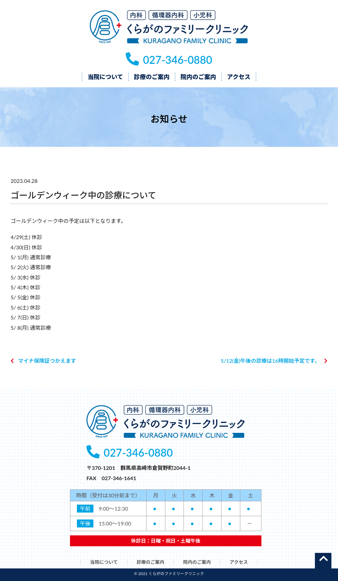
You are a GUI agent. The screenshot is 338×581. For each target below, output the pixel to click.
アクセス (239, 562)
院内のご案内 (197, 562)
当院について (104, 562)
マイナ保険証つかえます (47, 360)
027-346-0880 (169, 59)
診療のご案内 (150, 562)
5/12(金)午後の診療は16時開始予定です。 (270, 360)
